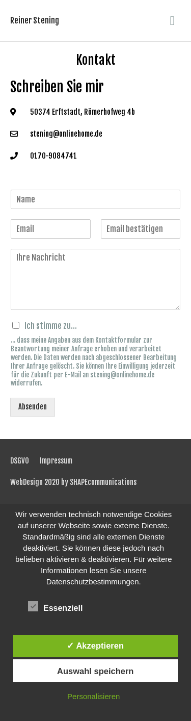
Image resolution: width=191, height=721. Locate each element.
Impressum (56, 461)
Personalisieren (93, 696)
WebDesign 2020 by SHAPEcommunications (73, 482)
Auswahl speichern (95, 671)
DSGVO (19, 461)
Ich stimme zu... (50, 326)
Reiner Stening (34, 20)
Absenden (32, 406)
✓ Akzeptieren (95, 645)
